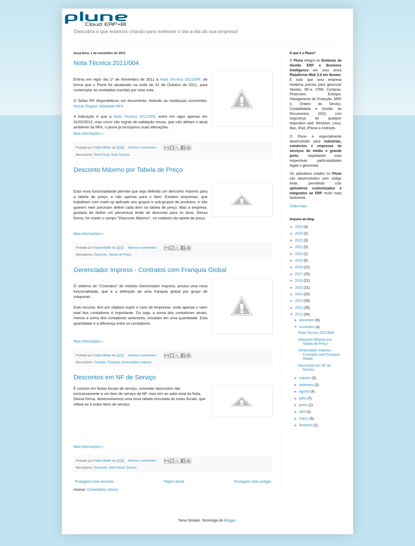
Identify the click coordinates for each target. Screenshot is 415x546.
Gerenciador (130, 362)
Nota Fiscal (102, 154)
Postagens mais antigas (252, 482)
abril (303, 412)
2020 (299, 254)
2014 (299, 294)
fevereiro (306, 425)
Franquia (113, 362)
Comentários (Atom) (102, 490)
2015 (299, 288)
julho (303, 398)
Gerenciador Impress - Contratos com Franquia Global (150, 269)
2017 (299, 274)
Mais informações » (88, 134)
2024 (299, 227)
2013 (299, 301)
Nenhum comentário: (143, 147)
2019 (299, 260)
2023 (299, 233)
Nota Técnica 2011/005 (134, 116)
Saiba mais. (299, 206)
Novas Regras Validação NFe (98, 106)
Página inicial (174, 482)
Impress (145, 362)
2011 (299, 314)
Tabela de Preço (120, 254)
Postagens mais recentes (94, 482)
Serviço (131, 467)
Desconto (100, 254)
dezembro (307, 320)
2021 (299, 247)
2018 (299, 267)
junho (304, 405)
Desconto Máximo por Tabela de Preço (128, 169)
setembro (306, 385)
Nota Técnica (120, 154)
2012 (299, 308)
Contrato (100, 362)
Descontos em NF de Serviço (114, 377)
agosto (304, 391)
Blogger (230, 520)
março (304, 418)
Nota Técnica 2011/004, (180, 79)
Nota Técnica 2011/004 (106, 62)
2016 (299, 281)
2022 (299, 240)
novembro (307, 327)
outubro (305, 378)
